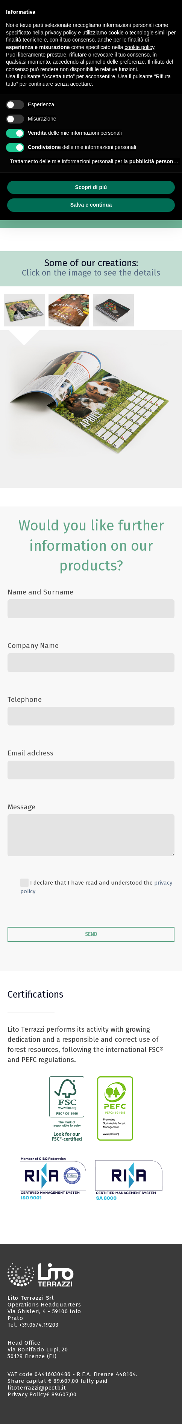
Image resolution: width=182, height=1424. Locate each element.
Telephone (25, 699)
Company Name (33, 645)
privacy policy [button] (61, 33)
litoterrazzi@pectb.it (37, 1387)
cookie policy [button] (139, 47)
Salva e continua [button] (91, 205)
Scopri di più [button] (91, 187)
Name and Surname (40, 592)
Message (21, 807)
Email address (30, 753)
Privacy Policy (27, 1394)
